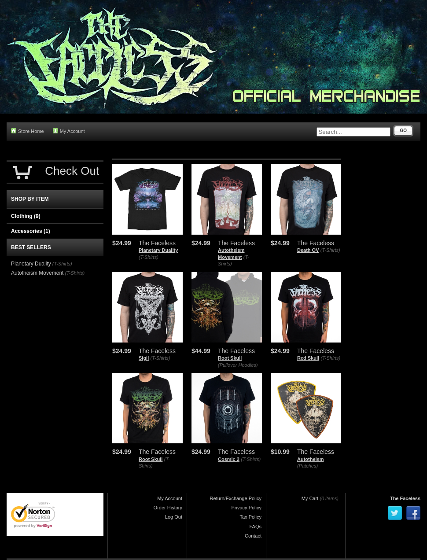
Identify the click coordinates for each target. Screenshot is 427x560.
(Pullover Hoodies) (238, 365)
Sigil (144, 358)
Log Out (173, 516)
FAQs (255, 526)
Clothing (25, 216)
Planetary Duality (158, 250)
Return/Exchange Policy (235, 498)
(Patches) (307, 465)
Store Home (27, 131)
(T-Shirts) (148, 257)
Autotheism (310, 459)
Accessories (30, 231)
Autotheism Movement (37, 273)
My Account (69, 131)
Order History (168, 507)
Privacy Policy (246, 507)
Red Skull (308, 358)
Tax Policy (250, 516)
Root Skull (230, 358)
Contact (253, 535)
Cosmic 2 (228, 459)
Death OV (308, 250)
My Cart (310, 498)
